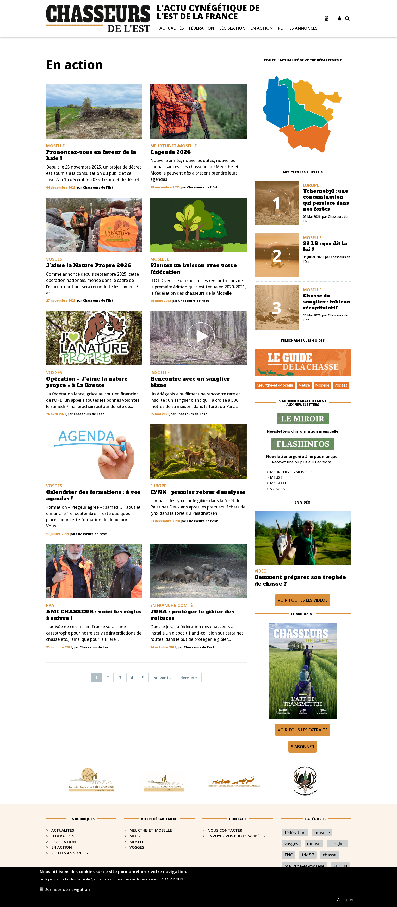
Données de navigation (67, 889)
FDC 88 (340, 866)
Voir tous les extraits (303, 730)
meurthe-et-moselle (304, 866)
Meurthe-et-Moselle (275, 385)
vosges (291, 844)
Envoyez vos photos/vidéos (236, 836)
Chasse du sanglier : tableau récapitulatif (326, 302)
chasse (329, 855)
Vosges (340, 385)
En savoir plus (171, 879)
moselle (322, 832)
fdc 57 (308, 855)
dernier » (188, 678)
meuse (313, 844)
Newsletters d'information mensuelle (302, 431)
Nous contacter (225, 830)
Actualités (171, 28)
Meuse (304, 385)
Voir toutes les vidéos (303, 600)
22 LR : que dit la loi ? (325, 246)
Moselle (322, 385)
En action (262, 28)
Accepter (345, 900)
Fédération (201, 28)
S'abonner (302, 746)
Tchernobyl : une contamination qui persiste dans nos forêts (326, 200)
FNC (288, 855)
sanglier (337, 844)
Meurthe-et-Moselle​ (150, 830)
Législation (232, 28)
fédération (295, 832)
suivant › (162, 678)
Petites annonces (298, 28)
